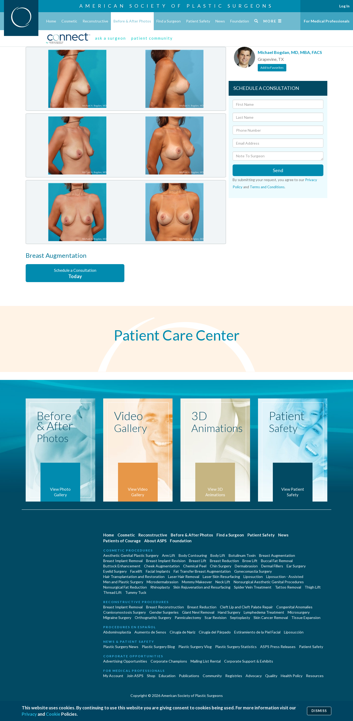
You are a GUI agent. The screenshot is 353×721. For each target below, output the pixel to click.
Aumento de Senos (150, 632)
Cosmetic (69, 21)
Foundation (239, 21)
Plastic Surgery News (120, 646)
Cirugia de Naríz (182, 632)
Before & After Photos (132, 21)
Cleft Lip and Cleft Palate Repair (246, 607)
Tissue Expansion (305, 617)
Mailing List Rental (206, 661)
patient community (152, 38)
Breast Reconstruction (165, 607)
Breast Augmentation (277, 555)
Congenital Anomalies (294, 607)
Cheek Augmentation (162, 566)
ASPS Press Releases (278, 646)
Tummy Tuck (135, 592)
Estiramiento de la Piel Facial (257, 632)
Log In (344, 6)
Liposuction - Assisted (284, 576)
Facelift (136, 571)
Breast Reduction (224, 560)
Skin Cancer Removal (271, 617)
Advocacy (254, 675)
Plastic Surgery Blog (158, 646)
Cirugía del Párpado (215, 632)
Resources (315, 675)
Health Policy (291, 675)
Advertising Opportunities (125, 661)
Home (51, 21)
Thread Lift (112, 592)
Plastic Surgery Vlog (195, 646)
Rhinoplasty (160, 587)
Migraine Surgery (117, 617)
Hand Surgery (229, 612)
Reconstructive (95, 21)
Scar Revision (216, 617)
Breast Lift (197, 560)
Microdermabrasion (162, 582)
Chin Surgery (220, 566)
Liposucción (294, 632)
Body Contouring (193, 555)
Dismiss (319, 711)
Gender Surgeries (164, 612)
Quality (271, 675)
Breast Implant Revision (165, 560)
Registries (233, 675)
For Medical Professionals (327, 21)
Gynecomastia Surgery (253, 571)
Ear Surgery (296, 566)
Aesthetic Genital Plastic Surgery (131, 555)
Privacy (29, 714)
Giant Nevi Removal (198, 612)
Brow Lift (249, 560)
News (220, 21)
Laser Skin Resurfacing (221, 576)
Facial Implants (158, 571)
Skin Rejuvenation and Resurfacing (201, 587)
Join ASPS (135, 675)
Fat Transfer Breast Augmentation (202, 571)
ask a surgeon (110, 38)
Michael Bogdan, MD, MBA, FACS (290, 52)
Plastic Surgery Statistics (236, 646)
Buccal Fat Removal (277, 560)
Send (278, 170)
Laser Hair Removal (183, 576)
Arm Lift (168, 555)
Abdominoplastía (117, 632)
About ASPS (155, 540)
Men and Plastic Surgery (123, 582)
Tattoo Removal (288, 587)
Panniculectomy (188, 617)
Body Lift (217, 555)
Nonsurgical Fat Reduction (125, 587)
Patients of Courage (122, 540)
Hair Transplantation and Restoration (134, 576)
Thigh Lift (313, 587)
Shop (151, 675)
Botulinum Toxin (242, 555)
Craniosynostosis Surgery (124, 612)
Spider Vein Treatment (252, 587)
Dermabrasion (246, 566)
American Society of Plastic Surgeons (176, 6)
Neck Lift (222, 582)
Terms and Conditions (267, 187)
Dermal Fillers (272, 566)
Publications (189, 675)
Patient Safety (198, 21)
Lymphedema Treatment (264, 612)
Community (212, 675)
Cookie (53, 714)
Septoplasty (240, 617)
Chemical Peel (194, 566)
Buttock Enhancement (122, 566)
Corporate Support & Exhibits (248, 661)
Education (167, 675)
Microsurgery (299, 612)
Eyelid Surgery (115, 571)
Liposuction (253, 576)
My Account (113, 675)
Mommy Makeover (197, 582)
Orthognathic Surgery (153, 617)
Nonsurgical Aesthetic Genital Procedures (269, 582)
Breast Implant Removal (123, 560)
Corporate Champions (169, 661)
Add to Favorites (272, 68)
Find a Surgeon (168, 21)
